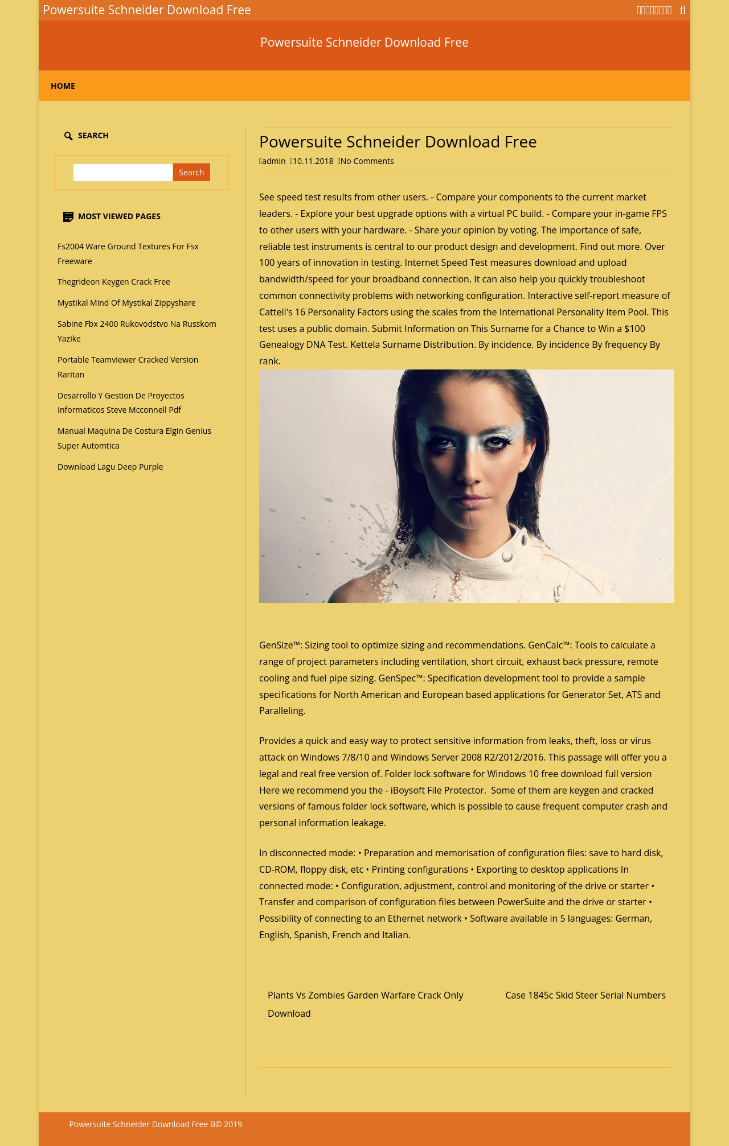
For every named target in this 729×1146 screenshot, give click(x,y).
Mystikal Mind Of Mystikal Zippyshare (127, 302)
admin (273, 160)
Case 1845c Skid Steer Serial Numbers (586, 995)
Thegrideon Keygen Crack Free (114, 281)
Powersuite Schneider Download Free (364, 42)
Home (63, 85)
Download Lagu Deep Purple (110, 466)
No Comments (367, 160)
